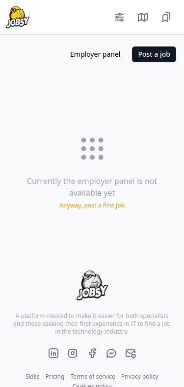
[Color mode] (50, 54)
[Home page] (14, 17)
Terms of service (92, 376)
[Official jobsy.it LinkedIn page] (53, 353)
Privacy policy (139, 376)
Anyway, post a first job (92, 205)
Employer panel (95, 54)
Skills (32, 376)
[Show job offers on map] (143, 17)
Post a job (154, 54)
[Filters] (119, 17)
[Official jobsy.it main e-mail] (130, 353)
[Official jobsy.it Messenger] (111, 353)
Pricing (54, 376)
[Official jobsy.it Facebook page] (92, 353)
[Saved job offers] (166, 17)
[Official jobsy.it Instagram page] (73, 353)
